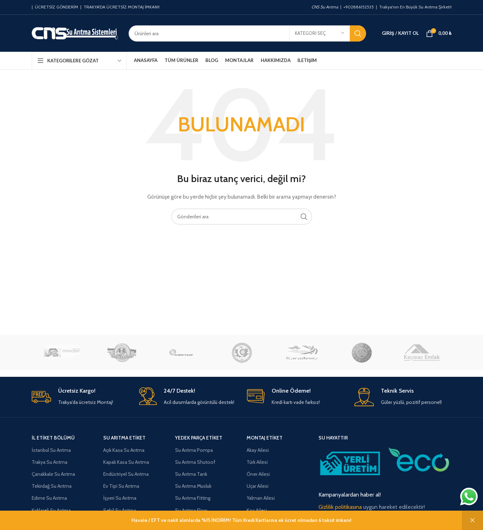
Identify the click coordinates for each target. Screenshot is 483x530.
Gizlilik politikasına (340, 507)
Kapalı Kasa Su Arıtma (126, 462)
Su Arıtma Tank (191, 474)
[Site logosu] (75, 33)
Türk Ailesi (257, 462)
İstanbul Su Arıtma (51, 450)
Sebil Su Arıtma (119, 510)
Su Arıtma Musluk (193, 486)
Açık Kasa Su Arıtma (123, 450)
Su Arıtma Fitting (192, 498)
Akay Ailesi (258, 450)
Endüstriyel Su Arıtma (126, 474)
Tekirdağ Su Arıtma (52, 486)
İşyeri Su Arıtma (119, 498)
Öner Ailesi (258, 474)
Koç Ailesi (257, 510)
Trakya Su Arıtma (49, 462)
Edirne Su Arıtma (49, 498)
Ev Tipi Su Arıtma (121, 486)
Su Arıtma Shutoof (195, 462)
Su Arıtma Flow (191, 510)
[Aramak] (247, 33)
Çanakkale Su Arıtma (53, 474)
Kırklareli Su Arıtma (51, 510)
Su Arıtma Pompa (194, 450)
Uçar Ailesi (257, 486)
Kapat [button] (472, 520)
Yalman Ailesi (261, 498)
